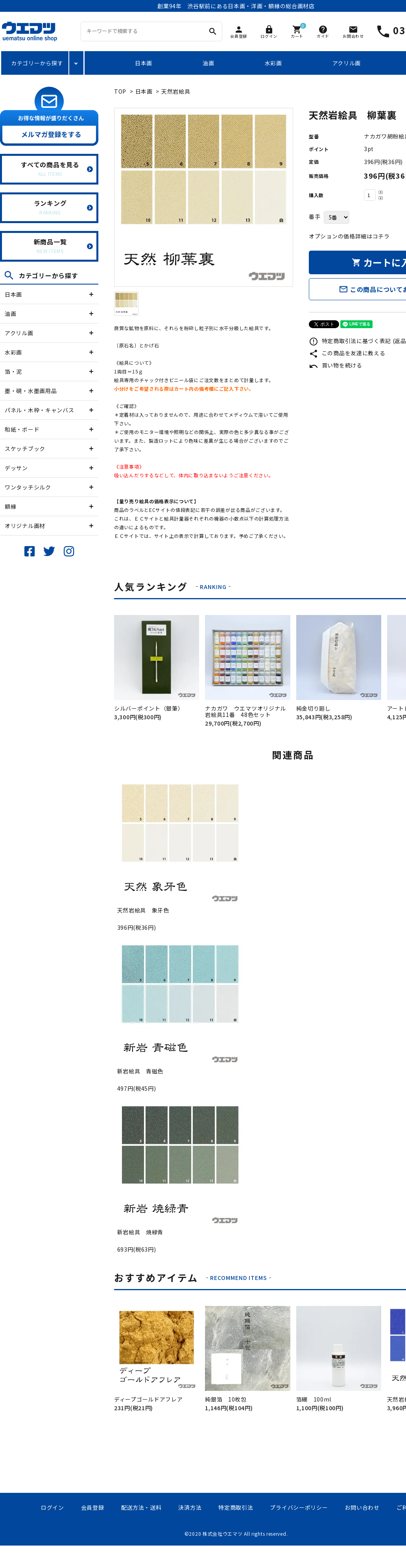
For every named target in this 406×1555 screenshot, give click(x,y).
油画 (208, 63)
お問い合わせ (362, 1507)
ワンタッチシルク (28, 487)
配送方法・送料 (141, 1507)
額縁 (10, 506)
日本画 (143, 63)
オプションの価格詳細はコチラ (349, 236)
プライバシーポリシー (299, 1507)
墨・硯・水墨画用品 (31, 391)
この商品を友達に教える (347, 353)
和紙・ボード (22, 429)
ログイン (52, 1507)
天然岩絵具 (175, 91)
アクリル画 (346, 63)
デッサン (16, 468)
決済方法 (189, 1507)
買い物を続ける (335, 365)
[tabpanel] (203, 197)
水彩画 (273, 63)
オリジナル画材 (25, 526)
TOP (120, 91)
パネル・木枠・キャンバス (39, 410)
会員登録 (92, 1507)
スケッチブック (25, 448)
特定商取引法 (235, 1507)
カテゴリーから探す (37, 63)
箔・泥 (13, 371)
